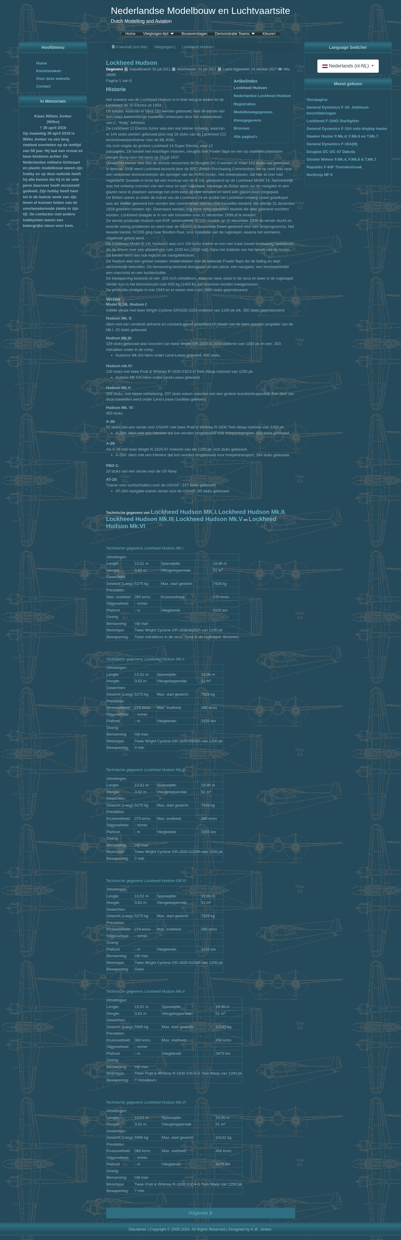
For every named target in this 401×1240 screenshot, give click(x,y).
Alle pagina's (245, 136)
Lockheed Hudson (250, 88)
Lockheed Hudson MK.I (183, 512)
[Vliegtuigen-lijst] (171, 34)
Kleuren (269, 34)
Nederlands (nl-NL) (346, 65)
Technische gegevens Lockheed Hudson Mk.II (145, 659)
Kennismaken (49, 71)
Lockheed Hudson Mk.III (140, 519)
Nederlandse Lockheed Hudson (262, 95)
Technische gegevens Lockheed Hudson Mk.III (146, 769)
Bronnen (241, 128)
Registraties (245, 104)
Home (130, 34)
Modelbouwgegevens (253, 112)
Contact (43, 86)
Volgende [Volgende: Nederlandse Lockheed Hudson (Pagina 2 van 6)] (200, 1212)
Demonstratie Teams (232, 34)
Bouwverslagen (195, 34)
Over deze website (53, 78)
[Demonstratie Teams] (252, 34)
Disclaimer (138, 1229)
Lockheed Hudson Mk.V (209, 519)
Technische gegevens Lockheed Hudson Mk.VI (146, 1102)
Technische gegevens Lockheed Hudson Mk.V (145, 991)
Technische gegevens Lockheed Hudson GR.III (146, 880)
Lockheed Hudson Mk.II (251, 512)
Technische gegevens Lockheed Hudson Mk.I (145, 548)
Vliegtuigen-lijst (156, 34)
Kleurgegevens (247, 120)
